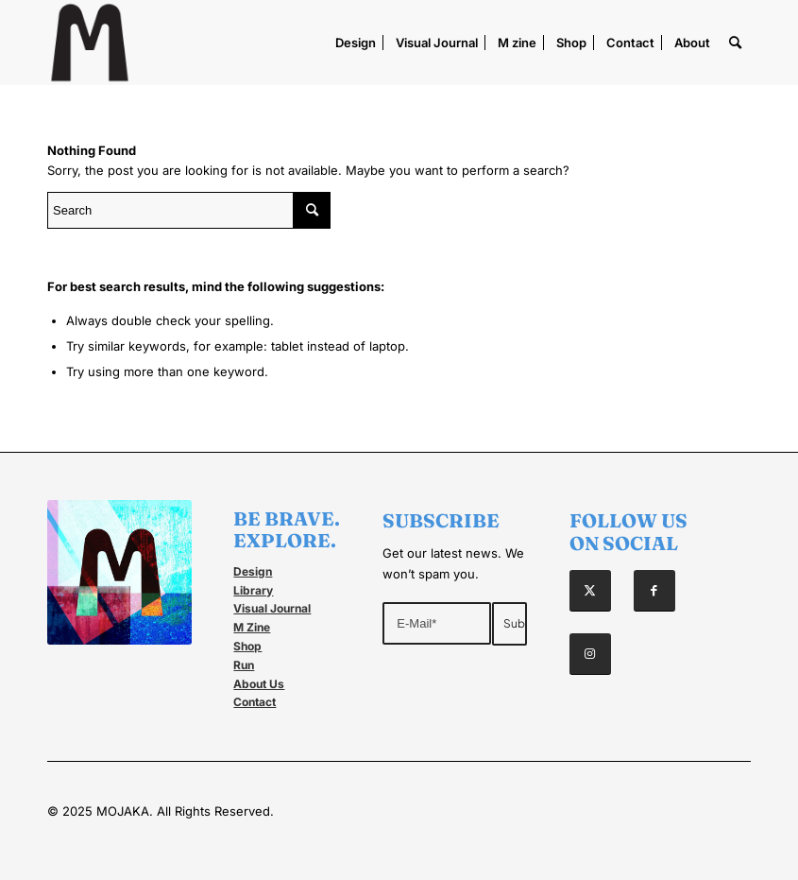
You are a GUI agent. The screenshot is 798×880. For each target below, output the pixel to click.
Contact (254, 702)
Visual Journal (272, 608)
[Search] (735, 42)
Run (243, 665)
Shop (247, 646)
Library (253, 590)
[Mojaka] (89, 42)
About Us (258, 684)
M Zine (251, 627)
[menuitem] (355, 42)
